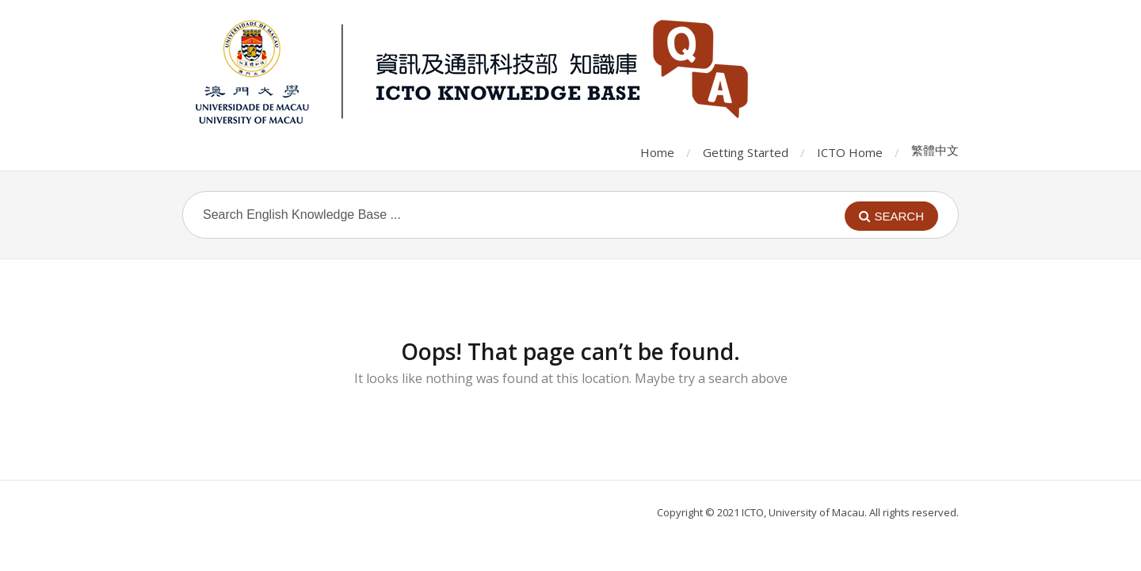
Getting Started (745, 152)
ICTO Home (850, 152)
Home (657, 152)
